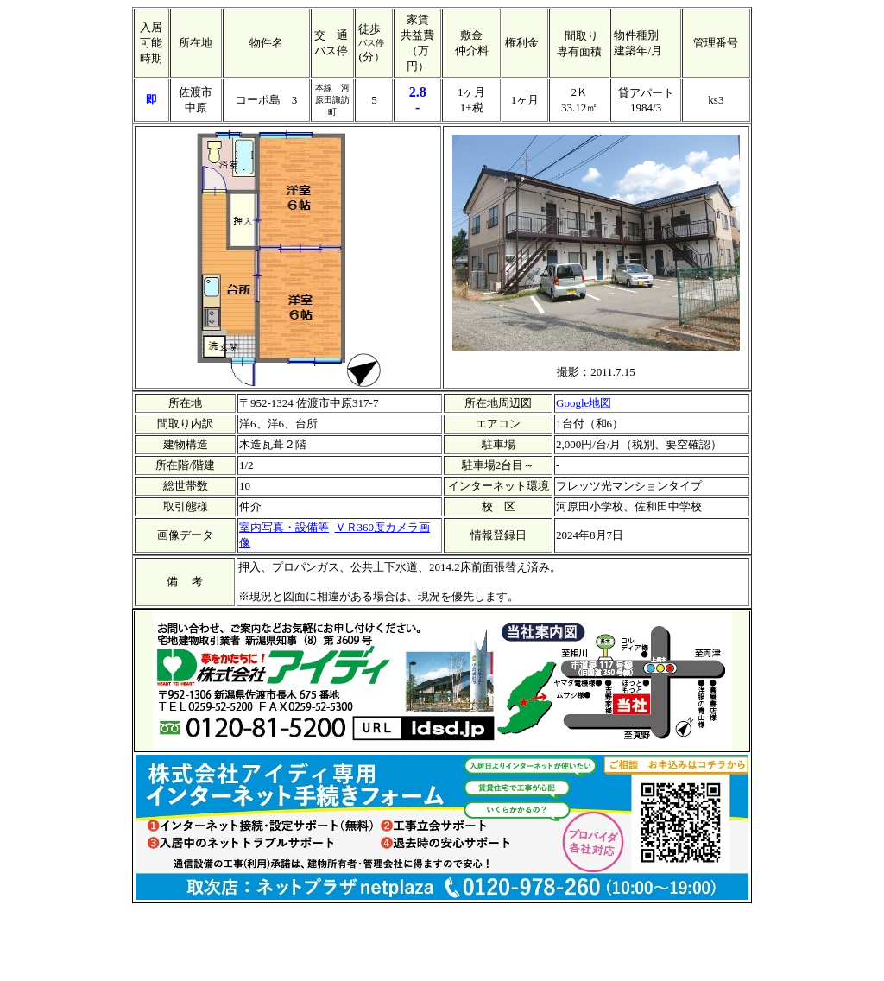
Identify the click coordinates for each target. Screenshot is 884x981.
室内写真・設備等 (284, 527)
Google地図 (583, 402)
